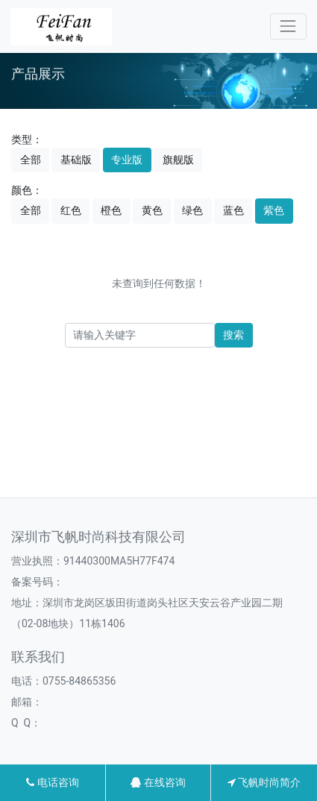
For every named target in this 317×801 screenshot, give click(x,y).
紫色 (273, 210)
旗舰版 (178, 160)
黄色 (152, 210)
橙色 (111, 210)
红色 (70, 210)
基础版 (76, 160)
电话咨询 (52, 782)
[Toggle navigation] (288, 26)
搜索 (233, 335)
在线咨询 (158, 782)
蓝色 (233, 210)
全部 (30, 160)
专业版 (126, 160)
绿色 (192, 210)
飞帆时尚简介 (264, 782)
